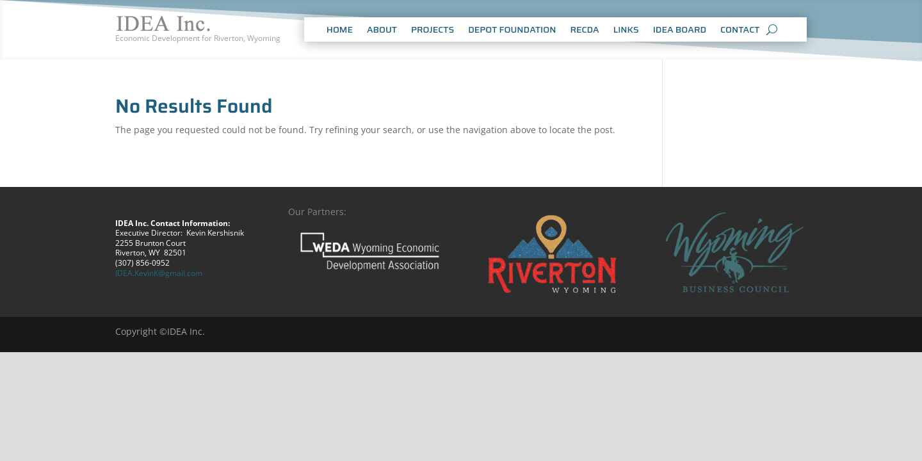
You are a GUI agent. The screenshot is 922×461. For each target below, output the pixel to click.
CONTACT (739, 30)
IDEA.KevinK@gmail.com (158, 273)
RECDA (584, 30)
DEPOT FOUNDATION (512, 30)
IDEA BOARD (679, 30)
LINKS (626, 30)
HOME (340, 30)
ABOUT (382, 30)
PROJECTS (432, 30)
